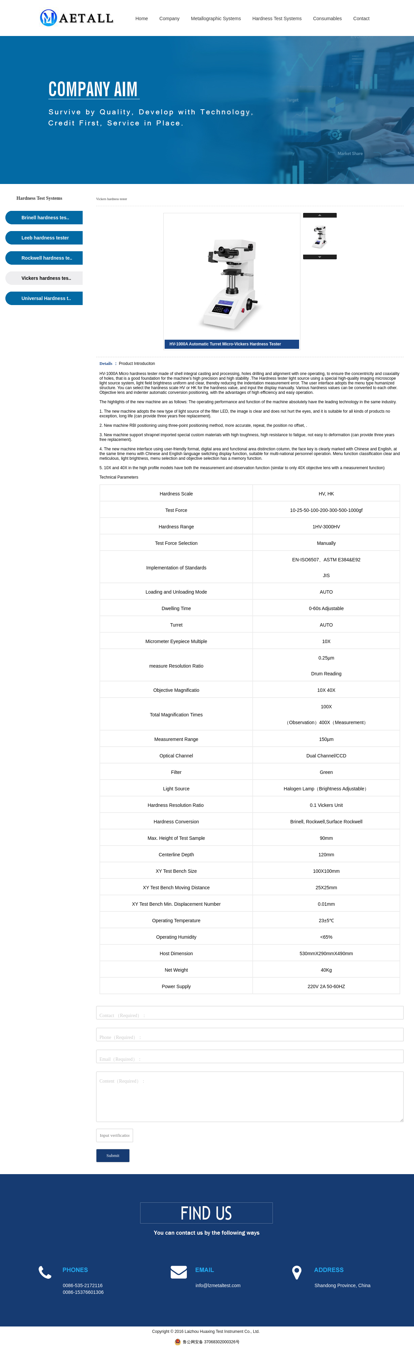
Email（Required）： (120, 1059)
